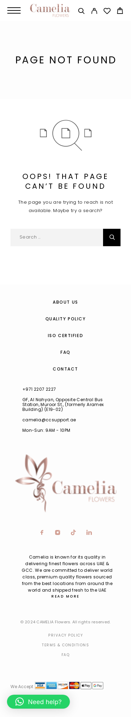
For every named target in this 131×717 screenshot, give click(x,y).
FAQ (65, 352)
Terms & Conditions (65, 645)
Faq (65, 654)
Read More (65, 596)
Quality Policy (65, 319)
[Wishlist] (107, 12)
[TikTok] (73, 533)
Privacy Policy (65, 635)
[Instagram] (58, 533)
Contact (65, 369)
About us (65, 302)
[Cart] (120, 12)
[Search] (81, 12)
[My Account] (94, 12)
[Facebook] (42, 533)
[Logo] (50, 10)
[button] (38, 702)
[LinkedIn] (89, 533)
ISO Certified (65, 335)
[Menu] (14, 10)
